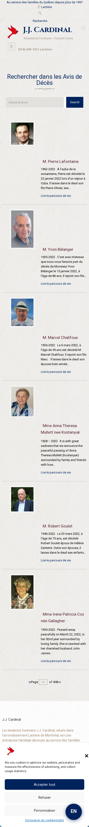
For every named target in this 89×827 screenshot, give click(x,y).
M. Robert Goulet (57, 526)
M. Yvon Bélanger (58, 249)
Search (75, 102)
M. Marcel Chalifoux (60, 337)
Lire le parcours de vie (56, 195)
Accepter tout (44, 784)
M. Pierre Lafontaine (61, 161)
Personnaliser (44, 810)
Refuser (44, 797)
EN (74, 811)
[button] (82, 751)
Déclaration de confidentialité (44, 820)
